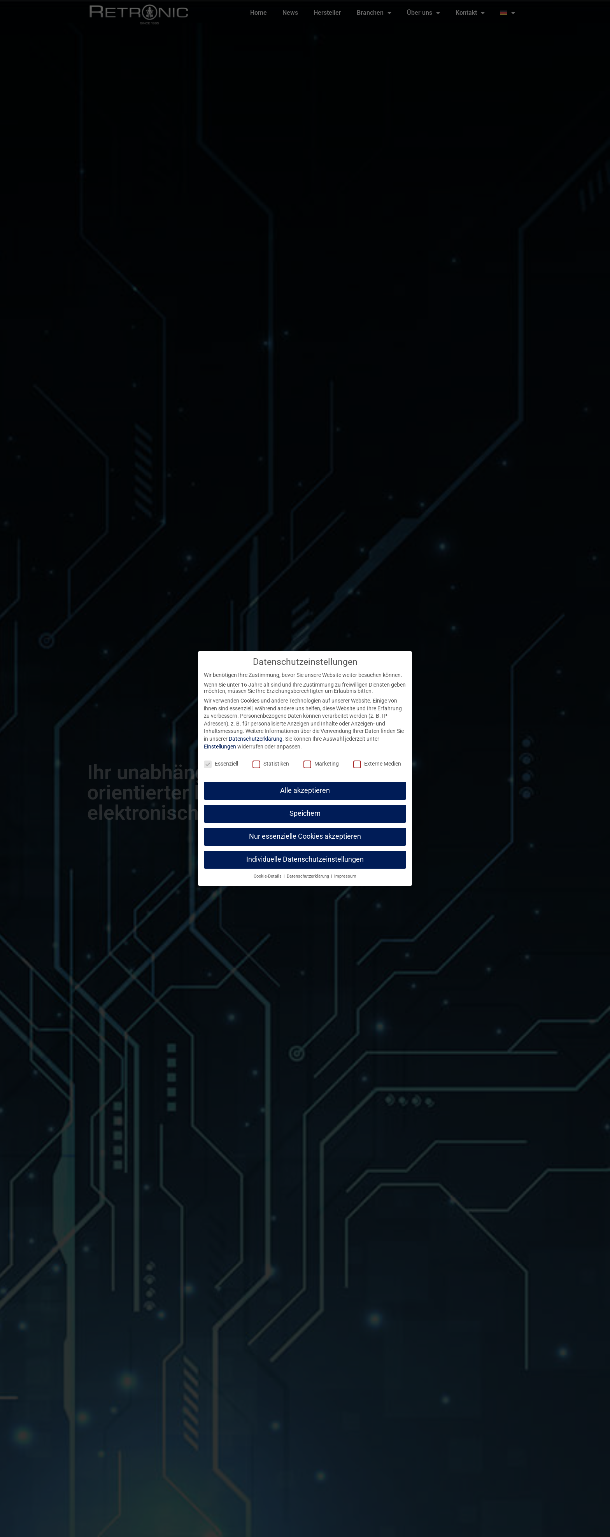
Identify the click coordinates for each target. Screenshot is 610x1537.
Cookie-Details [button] (268, 869)
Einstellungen (220, 739)
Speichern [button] (305, 807)
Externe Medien (377, 757)
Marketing (321, 757)
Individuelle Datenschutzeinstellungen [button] (305, 852)
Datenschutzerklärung (255, 732)
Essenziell (221, 757)
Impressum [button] (345, 869)
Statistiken (270, 757)
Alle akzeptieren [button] (305, 784)
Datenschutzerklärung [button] (308, 869)
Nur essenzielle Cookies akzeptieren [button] (305, 829)
